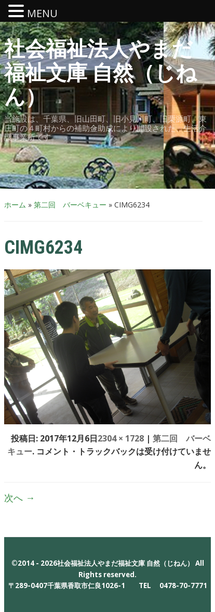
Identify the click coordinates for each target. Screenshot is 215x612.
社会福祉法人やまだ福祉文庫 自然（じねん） (100, 73)
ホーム (15, 205)
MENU (42, 13)
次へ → (19, 497)
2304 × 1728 (121, 438)
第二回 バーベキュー (70, 205)
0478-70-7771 (183, 585)
